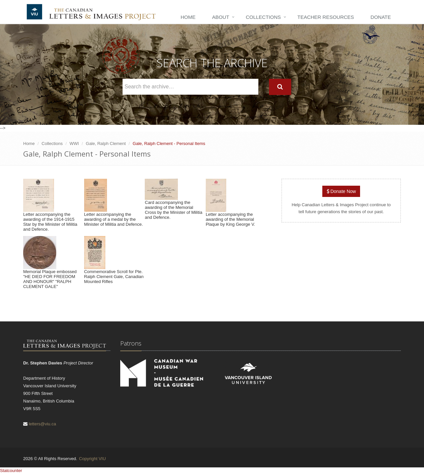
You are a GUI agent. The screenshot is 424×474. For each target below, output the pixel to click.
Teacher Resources (325, 17)
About (220, 17)
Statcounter (11, 470)
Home (188, 17)
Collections (263, 17)
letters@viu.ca (42, 423)
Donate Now (341, 191)
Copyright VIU (92, 458)
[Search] (280, 87)
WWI (74, 143)
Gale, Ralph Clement (106, 143)
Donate (381, 17)
